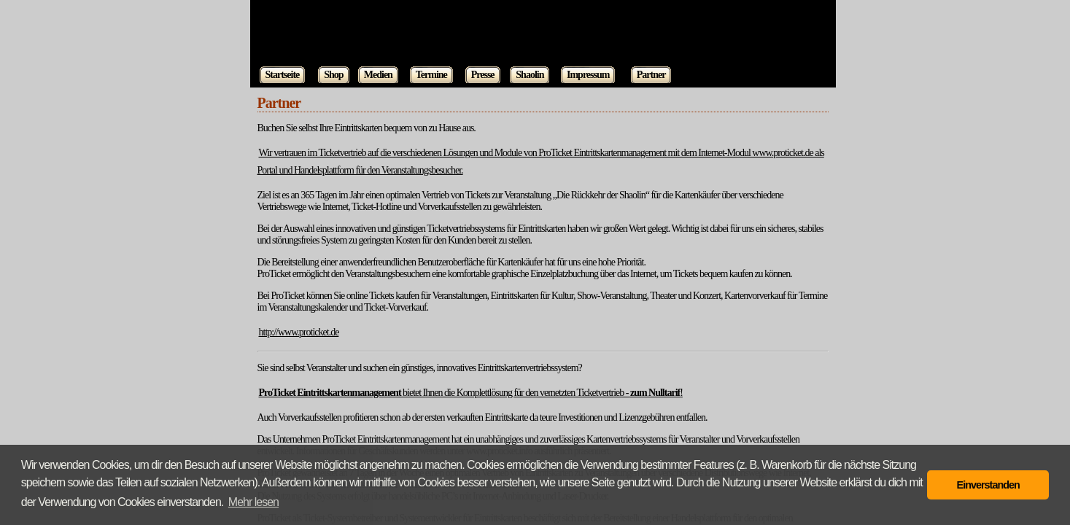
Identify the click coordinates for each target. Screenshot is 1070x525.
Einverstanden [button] (988, 485)
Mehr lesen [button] (253, 502)
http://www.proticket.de (299, 332)
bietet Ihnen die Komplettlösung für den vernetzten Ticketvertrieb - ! (471, 392)
